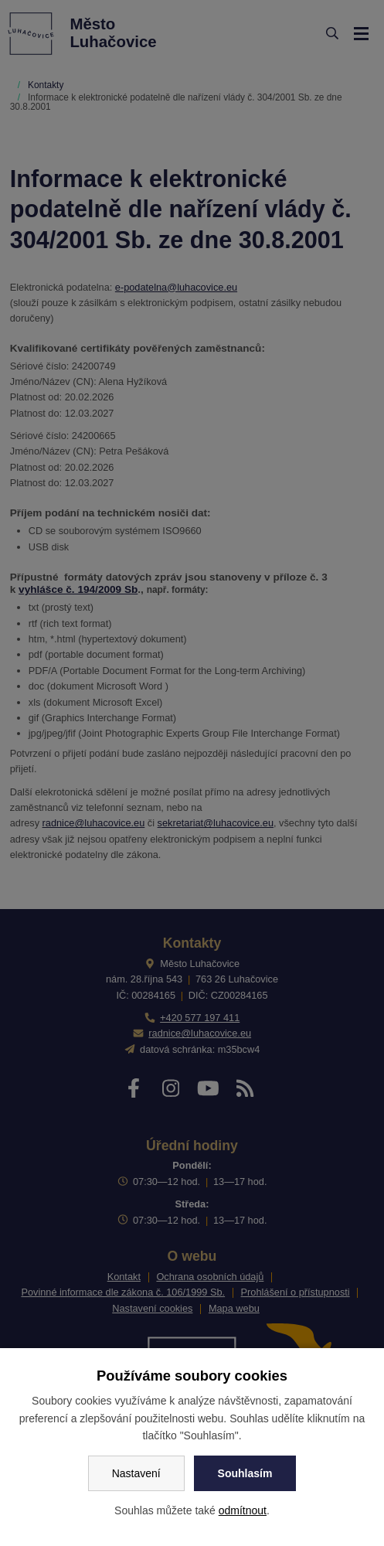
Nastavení (136, 1473)
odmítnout (243, 1510)
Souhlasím (245, 1473)
